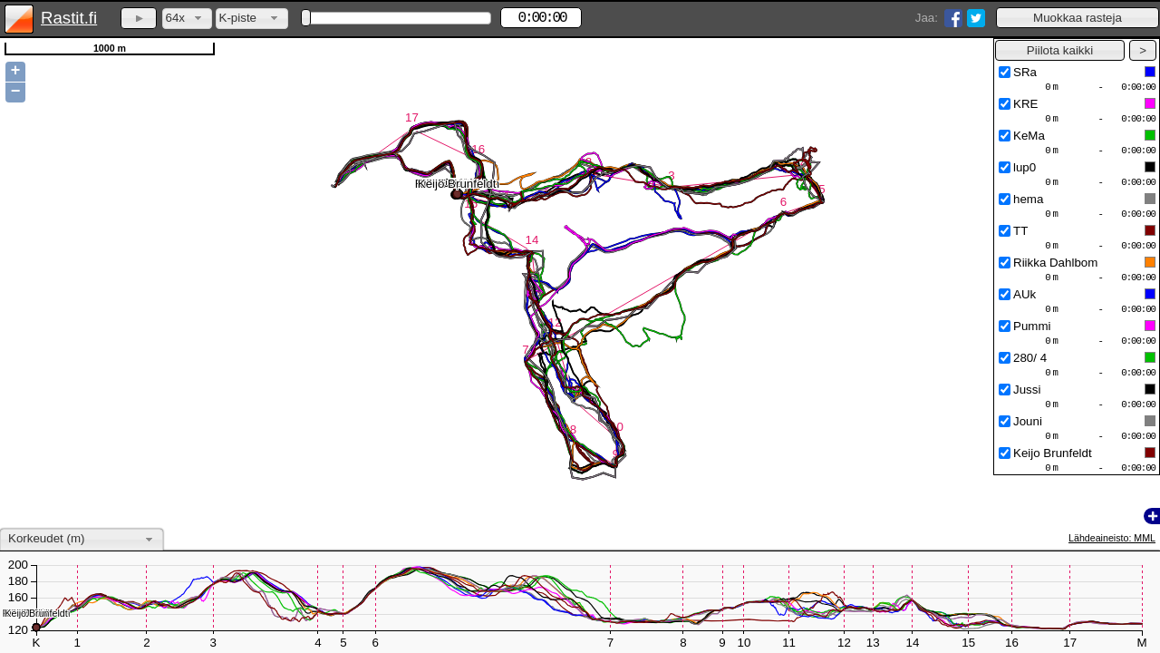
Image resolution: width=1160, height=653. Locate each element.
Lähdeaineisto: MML (1111, 537)
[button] (1077, 17)
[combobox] (187, 18)
